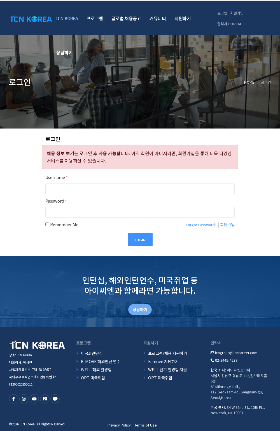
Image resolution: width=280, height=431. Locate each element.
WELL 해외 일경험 (96, 369)
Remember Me (64, 224)
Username (56, 177)
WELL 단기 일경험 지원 (167, 369)
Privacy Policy (119, 425)
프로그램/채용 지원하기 (167, 353)
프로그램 (95, 18)
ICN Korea (67, 18)
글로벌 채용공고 (126, 18)
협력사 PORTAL (229, 23)
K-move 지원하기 (163, 361)
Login (140, 239)
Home (249, 82)
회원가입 (237, 13)
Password (56, 201)
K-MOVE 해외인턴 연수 (100, 361)
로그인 (222, 13)
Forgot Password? (201, 224)
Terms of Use (145, 425)
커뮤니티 (158, 18)
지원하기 (182, 18)
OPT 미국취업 (93, 377)
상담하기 (64, 52)
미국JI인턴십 (91, 353)
